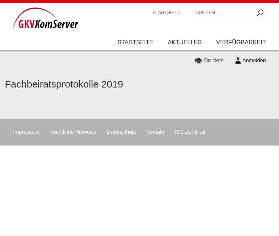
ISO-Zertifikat (189, 132)
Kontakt (155, 132)
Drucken (214, 60)
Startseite (166, 12)
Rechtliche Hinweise (72, 132)
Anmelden (254, 60)
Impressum (26, 132)
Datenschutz (121, 132)
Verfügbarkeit (241, 42)
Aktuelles (185, 42)
